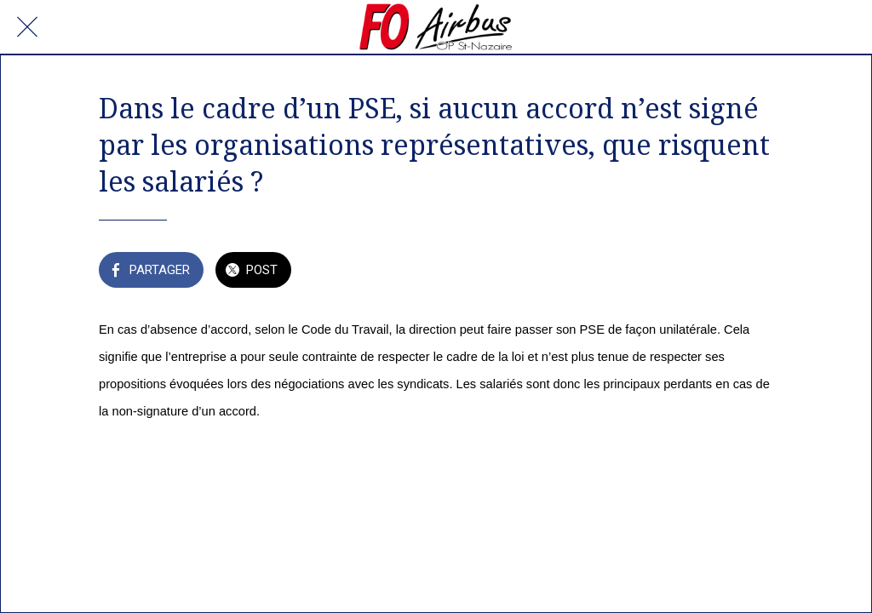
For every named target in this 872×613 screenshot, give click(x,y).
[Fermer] (27, 27)
